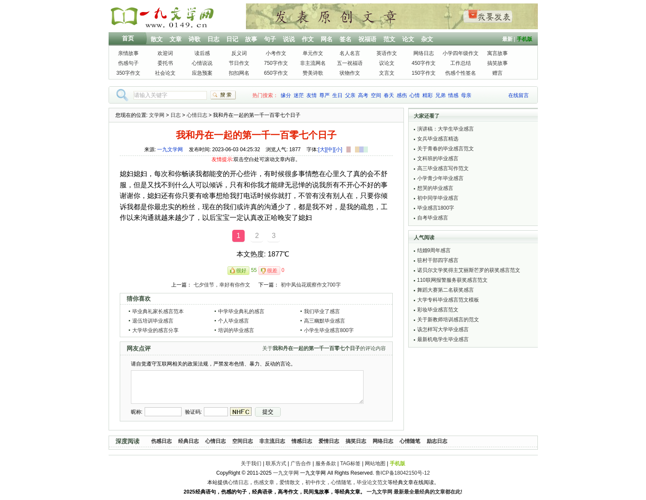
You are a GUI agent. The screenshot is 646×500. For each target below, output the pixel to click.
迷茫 (299, 95)
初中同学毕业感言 (437, 198)
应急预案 (202, 73)
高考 (363, 95)
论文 (408, 39)
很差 (272, 271)
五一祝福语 (350, 63)
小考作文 (276, 53)
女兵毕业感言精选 (437, 139)
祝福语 (367, 39)
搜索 (223, 95)
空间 (376, 95)
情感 (453, 95)
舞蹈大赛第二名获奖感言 (445, 290)
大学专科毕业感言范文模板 (448, 300)
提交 (267, 412)
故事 (251, 39)
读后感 (202, 53)
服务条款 (325, 463)
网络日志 (423, 53)
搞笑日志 (356, 441)
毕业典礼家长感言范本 (158, 311)
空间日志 (242, 441)
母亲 (466, 95)
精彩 (427, 95)
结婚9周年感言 (434, 250)
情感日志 (301, 441)
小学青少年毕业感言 (440, 178)
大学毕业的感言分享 (155, 330)
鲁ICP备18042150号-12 (403, 473)
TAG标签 (350, 463)
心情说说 (202, 63)
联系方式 (276, 463)
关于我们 (251, 463)
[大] (322, 149)
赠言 (497, 73)
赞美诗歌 (313, 73)
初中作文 (315, 482)
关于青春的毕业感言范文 (445, 149)
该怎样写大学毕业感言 (443, 329)
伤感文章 (264, 482)
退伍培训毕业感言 (152, 321)
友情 (311, 95)
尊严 (324, 95)
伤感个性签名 (460, 73)
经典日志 (188, 441)
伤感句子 (128, 63)
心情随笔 (410, 441)
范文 (389, 39)
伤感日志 (161, 441)
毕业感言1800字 (436, 208)
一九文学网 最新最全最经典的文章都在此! (414, 492)
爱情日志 (328, 441)
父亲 (350, 95)
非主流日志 (272, 441)
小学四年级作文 (461, 53)
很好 (241, 271)
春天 (389, 95)
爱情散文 (289, 482)
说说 (289, 39)
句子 (270, 39)
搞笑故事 (497, 63)
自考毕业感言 (432, 218)
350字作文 (128, 73)
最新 (507, 39)
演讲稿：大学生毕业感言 (445, 129)
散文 (157, 39)
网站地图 (375, 463)
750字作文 (276, 63)
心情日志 (197, 115)
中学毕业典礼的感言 (241, 311)
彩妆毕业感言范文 (437, 310)
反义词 (239, 53)
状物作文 (350, 73)
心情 (414, 95)
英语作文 (386, 53)
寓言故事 (497, 53)
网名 (327, 39)
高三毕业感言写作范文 (443, 168)
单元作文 (313, 53)
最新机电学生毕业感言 (443, 339)
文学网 (156, 115)
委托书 (165, 63)
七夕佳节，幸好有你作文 (222, 285)
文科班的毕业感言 (437, 158)
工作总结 (460, 63)
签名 (346, 39)
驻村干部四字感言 (437, 260)
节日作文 (239, 63)
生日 (337, 95)
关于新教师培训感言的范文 (448, 320)
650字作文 (276, 73)
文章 (176, 39)
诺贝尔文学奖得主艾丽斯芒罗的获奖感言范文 (468, 270)
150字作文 (424, 73)
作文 (308, 39)
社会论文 (165, 73)
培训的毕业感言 (236, 330)
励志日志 (437, 441)
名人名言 (350, 53)
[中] (330, 149)
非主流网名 (313, 63)
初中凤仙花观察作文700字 (311, 285)
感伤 (402, 95)
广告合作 (301, 463)
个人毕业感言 (233, 321)
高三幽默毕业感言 (324, 321)
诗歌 (194, 39)
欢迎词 (165, 53)
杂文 (427, 39)
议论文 (386, 63)
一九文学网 (170, 149)
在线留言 (518, 95)
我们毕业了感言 (322, 311)
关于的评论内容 (324, 348)
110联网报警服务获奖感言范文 (452, 280)
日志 (213, 39)
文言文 (386, 73)
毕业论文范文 (372, 482)
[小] (338, 149)
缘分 (286, 95)
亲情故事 (128, 53)
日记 (232, 39)
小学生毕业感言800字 (329, 330)
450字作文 (424, 63)
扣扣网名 (239, 73)
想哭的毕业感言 (435, 188)
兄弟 (440, 95)
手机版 (524, 39)
